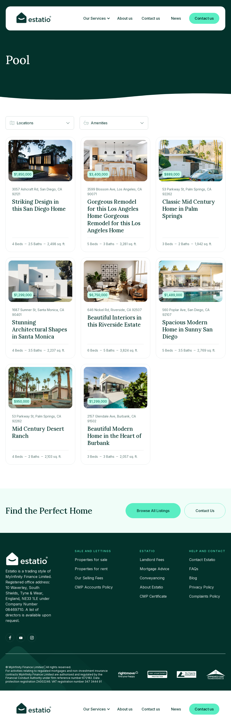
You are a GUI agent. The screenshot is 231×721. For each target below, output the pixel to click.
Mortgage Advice (154, 568)
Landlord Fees (152, 559)
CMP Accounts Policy (94, 587)
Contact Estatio (202, 559)
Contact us (204, 18)
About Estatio (151, 587)
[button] (96, 18)
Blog (193, 578)
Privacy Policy (201, 587)
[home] (34, 18)
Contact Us (205, 510)
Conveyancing (152, 578)
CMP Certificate (153, 596)
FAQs (193, 568)
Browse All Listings (153, 510)
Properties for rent (91, 568)
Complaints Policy (204, 596)
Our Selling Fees (89, 578)
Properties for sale (91, 559)
